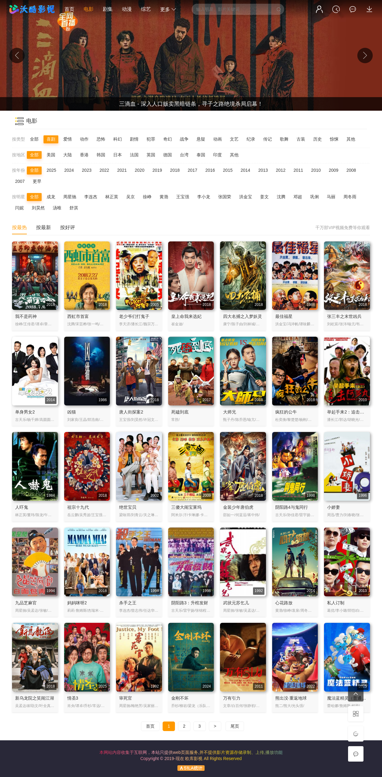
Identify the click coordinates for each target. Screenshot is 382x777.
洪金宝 (245, 196)
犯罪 (151, 139)
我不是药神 (26, 316)
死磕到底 (180, 411)
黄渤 (164, 196)
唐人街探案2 (131, 411)
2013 (263, 170)
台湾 (184, 154)
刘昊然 (38, 207)
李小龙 (203, 196)
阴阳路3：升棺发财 (189, 602)
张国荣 (224, 196)
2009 (333, 170)
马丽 (331, 196)
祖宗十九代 (78, 507)
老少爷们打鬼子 (134, 316)
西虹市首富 (78, 316)
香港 (84, 154)
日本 (117, 154)
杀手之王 (127, 602)
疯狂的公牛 (286, 411)
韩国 (101, 154)
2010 (316, 170)
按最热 (19, 227)
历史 (317, 139)
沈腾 (281, 196)
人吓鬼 (21, 507)
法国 (134, 154)
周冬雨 (349, 196)
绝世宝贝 (127, 507)
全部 (34, 139)
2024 (69, 170)
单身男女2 (25, 411)
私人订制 (335, 602)
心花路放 (284, 602)
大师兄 (229, 411)
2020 (139, 170)
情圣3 (72, 698)
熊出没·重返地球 (291, 698)
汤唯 (57, 207)
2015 (228, 170)
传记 (267, 139)
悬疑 (201, 139)
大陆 (67, 154)
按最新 (43, 227)
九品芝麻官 (26, 602)
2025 (51, 170)
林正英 (111, 196)
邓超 (297, 196)
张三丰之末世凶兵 (344, 316)
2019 (157, 170)
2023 (86, 170)
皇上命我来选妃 (186, 316)
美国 (51, 154)
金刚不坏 (180, 698)
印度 (217, 154)
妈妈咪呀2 (77, 602)
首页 (69, 9)
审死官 (125, 698)
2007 (20, 181)
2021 (122, 170)
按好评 (67, 227)
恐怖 (101, 139)
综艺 (146, 9)
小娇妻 (333, 507)
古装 (301, 139)
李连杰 (90, 196)
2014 (245, 170)
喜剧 (51, 139)
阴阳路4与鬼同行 (291, 507)
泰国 (201, 154)
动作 (84, 139)
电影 (88, 9)
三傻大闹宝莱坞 (186, 507)
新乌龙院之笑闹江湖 (34, 698)
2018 (175, 170)
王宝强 (182, 196)
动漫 (127, 9)
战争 (184, 139)
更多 (168, 9)
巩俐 (314, 196)
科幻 (117, 139)
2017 (192, 170)
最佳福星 (284, 316)
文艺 (234, 139)
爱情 (67, 139)
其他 (351, 139)
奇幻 (167, 139)
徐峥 (147, 196)
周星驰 (69, 196)
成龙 (51, 196)
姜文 (264, 196)
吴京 (130, 196)
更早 (37, 181)
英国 (151, 154)
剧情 (134, 139)
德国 (167, 154)
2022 (104, 170)
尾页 (234, 726)
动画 (217, 139)
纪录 (251, 139)
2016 (210, 170)
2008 (351, 170)
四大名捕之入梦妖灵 (242, 316)
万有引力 (231, 698)
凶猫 (71, 411)
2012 (280, 170)
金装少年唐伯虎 (238, 507)
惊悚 (334, 139)
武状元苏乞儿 (236, 602)
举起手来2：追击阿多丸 (350, 411)
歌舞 (284, 139)
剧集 (108, 9)
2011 (298, 170)
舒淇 (73, 207)
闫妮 (19, 207)
